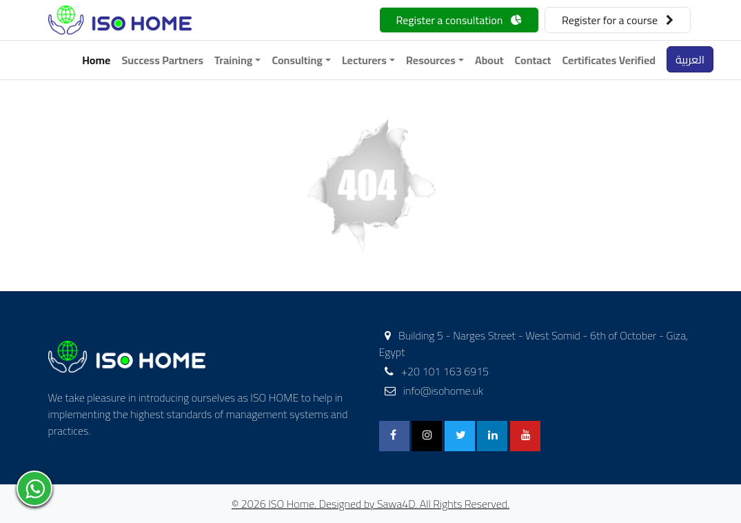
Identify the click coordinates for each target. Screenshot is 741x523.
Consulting (297, 60)
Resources (431, 60)
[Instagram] (427, 436)
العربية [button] (690, 59)
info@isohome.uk (434, 390)
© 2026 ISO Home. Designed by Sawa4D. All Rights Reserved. (370, 503)
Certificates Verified (609, 60)
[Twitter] (460, 436)
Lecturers (364, 60)
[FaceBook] (394, 436)
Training (233, 60)
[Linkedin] (492, 436)
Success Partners (162, 60)
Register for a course (617, 20)
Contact (533, 60)
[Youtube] (525, 436)
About (489, 60)
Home (96, 60)
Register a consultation (459, 20)
